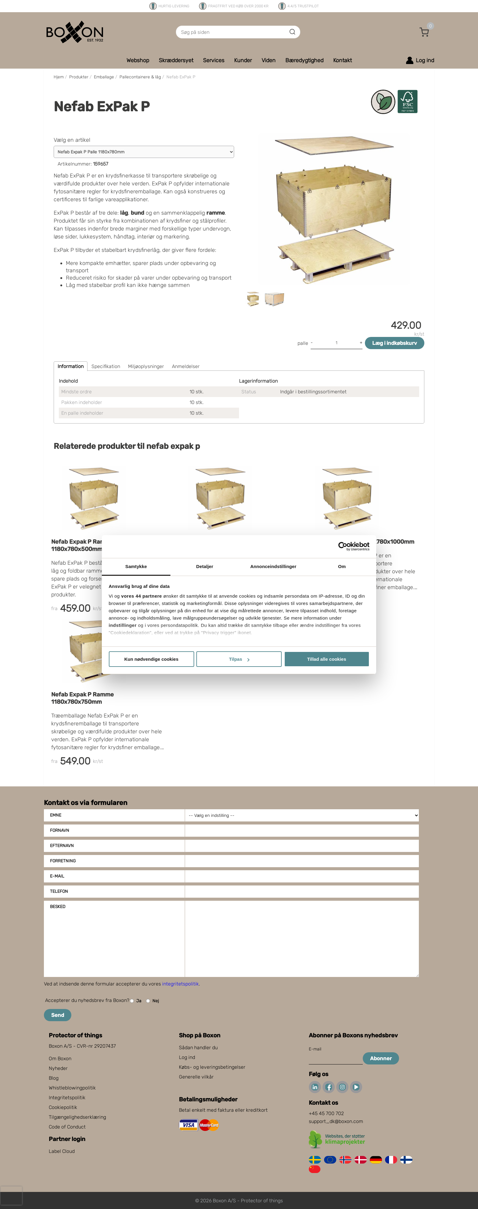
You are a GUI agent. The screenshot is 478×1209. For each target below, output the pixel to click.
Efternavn (62, 845)
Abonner (381, 1058)
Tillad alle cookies (326, 659)
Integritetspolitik (67, 1097)
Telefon (59, 891)
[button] (424, 32)
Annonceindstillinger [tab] (273, 566)
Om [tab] (342, 566)
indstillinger (123, 625)
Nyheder (58, 1068)
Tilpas (239, 659)
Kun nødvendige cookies (151, 659)
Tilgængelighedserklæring (77, 1117)
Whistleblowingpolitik (72, 1088)
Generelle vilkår (196, 1077)
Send (57, 1015)
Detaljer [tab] (204, 566)
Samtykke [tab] (136, 566)
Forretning (63, 861)
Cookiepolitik (63, 1107)
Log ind (187, 1057)
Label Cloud (62, 1151)
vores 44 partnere (141, 596)
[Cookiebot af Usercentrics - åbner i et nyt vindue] (342, 546)
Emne (55, 815)
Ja (135, 1001)
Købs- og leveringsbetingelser (212, 1067)
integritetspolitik (180, 984)
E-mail (57, 876)
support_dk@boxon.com (336, 1121)
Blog (54, 1078)
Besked (57, 906)
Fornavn (59, 830)
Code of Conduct (67, 1127)
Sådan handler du (198, 1047)
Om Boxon (60, 1058)
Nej (152, 1001)
